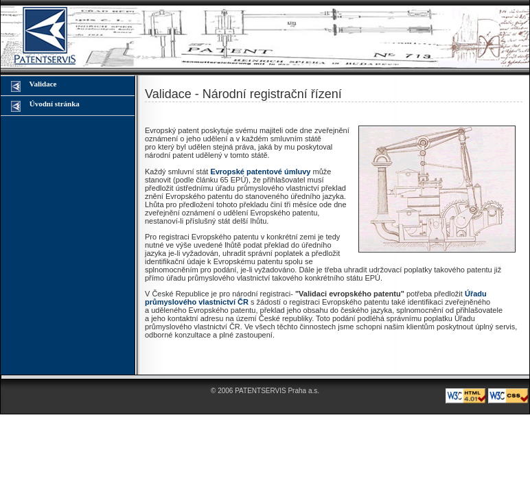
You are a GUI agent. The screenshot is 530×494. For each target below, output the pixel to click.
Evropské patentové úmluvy (260, 171)
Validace (33, 86)
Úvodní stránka (45, 105)
